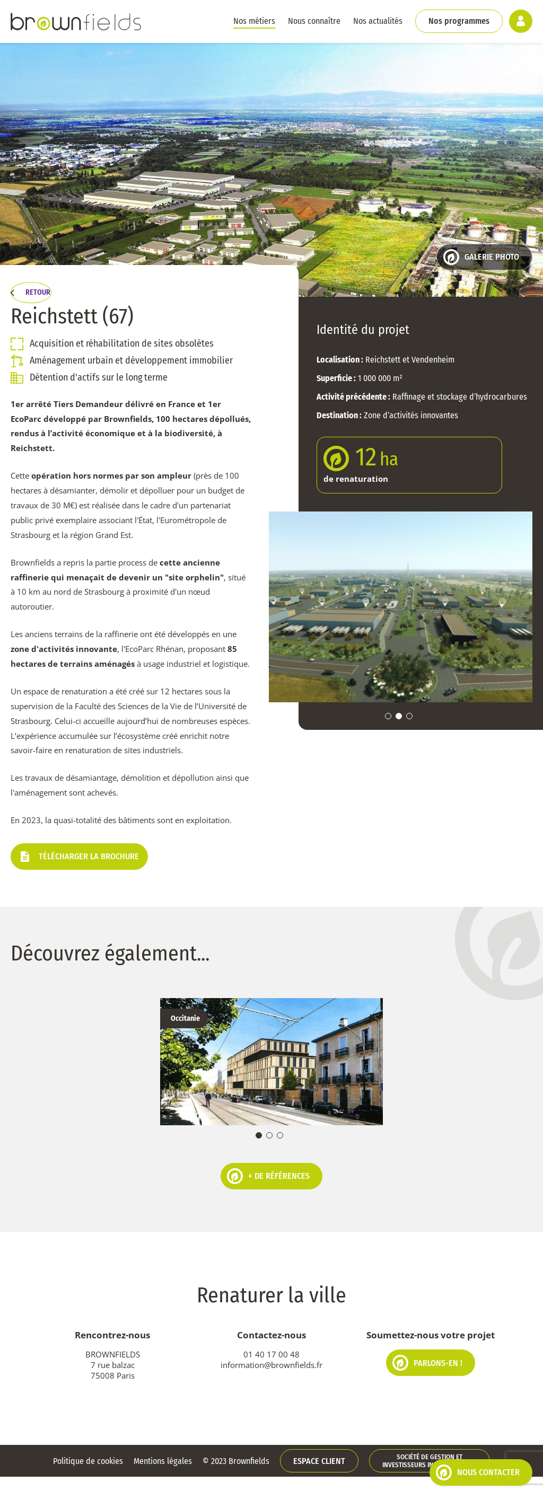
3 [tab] (409, 716)
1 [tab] (388, 716)
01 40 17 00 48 (271, 1368)
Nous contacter (478, 1472)
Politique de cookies (88, 1475)
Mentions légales (163, 1475)
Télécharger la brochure (79, 874)
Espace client (319, 1475)
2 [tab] (399, 716)
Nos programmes (458, 21)
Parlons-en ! (427, 1377)
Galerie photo (481, 257)
